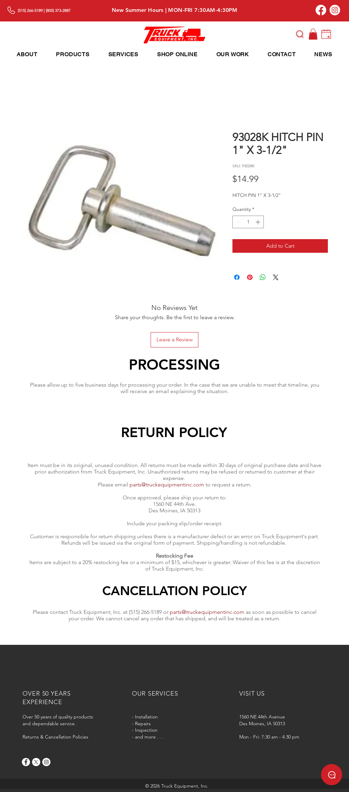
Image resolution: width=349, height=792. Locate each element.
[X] (36, 762)
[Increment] (258, 222)
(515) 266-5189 (30, 10)
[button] (299, 34)
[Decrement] (237, 222)
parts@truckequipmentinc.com (167, 484)
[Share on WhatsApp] (263, 277)
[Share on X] (276, 277)
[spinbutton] (248, 222)
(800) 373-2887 (58, 10)
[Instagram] (335, 10)
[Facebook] (321, 10)
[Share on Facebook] (237, 277)
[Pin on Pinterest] (250, 277)
